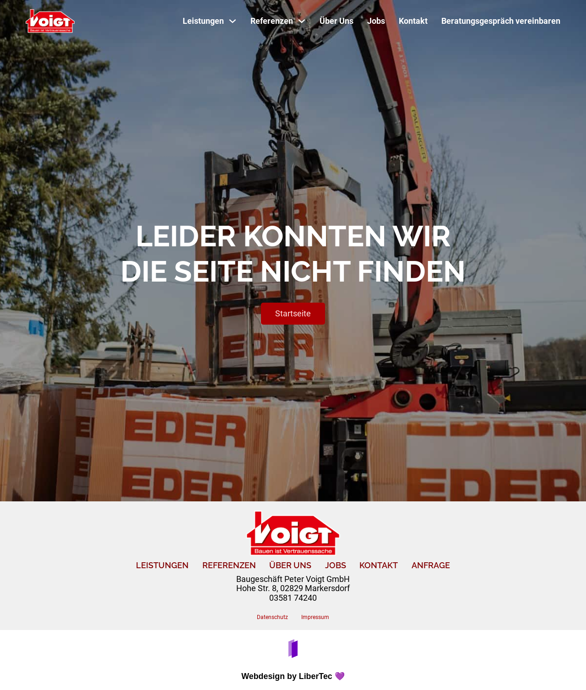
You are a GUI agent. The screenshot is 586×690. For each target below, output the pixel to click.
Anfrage (431, 565)
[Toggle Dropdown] (232, 21)
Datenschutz (272, 617)
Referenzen (229, 565)
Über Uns (336, 21)
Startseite (293, 313)
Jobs (376, 21)
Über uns (290, 565)
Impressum (315, 617)
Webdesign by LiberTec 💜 (292, 676)
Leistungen (162, 565)
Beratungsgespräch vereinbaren (500, 21)
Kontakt (413, 21)
